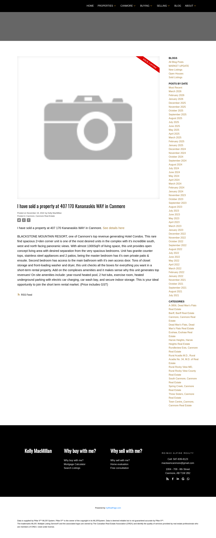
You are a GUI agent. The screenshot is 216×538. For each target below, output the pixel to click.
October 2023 (176, 199)
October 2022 (176, 241)
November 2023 (177, 195)
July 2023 (174, 210)
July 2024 (174, 168)
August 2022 (175, 249)
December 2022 (177, 233)
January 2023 (176, 230)
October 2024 (176, 156)
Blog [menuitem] (177, 6)
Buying (144, 6)
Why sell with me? (120, 460)
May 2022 (174, 260)
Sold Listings (175, 77)
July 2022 (174, 253)
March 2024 (175, 183)
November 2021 (177, 280)
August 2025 (175, 118)
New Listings (175, 69)
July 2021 (174, 295)
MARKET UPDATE (179, 66)
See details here (113, 228)
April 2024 (174, 180)
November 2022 (177, 237)
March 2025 (175, 137)
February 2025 (176, 141)
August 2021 (175, 291)
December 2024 (177, 149)
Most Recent (175, 87)
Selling (162, 6)
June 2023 (174, 214)
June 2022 (174, 257)
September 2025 (177, 114)
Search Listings (72, 468)
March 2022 (175, 268)
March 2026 (175, 91)
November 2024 (177, 153)
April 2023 (174, 222)
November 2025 (177, 107)
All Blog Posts (176, 62)
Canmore (126, 6)
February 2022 (176, 272)
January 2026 (176, 99)
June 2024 (174, 172)
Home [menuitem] (90, 6)
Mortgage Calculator (75, 464)
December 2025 (177, 103)
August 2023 (175, 207)
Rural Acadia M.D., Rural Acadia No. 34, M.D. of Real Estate (183, 359)
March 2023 (175, 226)
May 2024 (174, 176)
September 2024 (177, 160)
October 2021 (176, 284)
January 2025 (176, 145)
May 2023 (174, 218)
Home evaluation (119, 464)
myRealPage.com (113, 508)
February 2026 (176, 95)
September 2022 (177, 245)
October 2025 (176, 110)
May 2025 (174, 130)
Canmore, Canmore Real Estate (40, 216)
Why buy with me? (74, 460)
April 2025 (174, 133)
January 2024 (176, 191)
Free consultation (119, 468)
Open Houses (176, 73)
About (189, 6)
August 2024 (175, 164)
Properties (105, 6)
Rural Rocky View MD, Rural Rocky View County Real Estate (182, 371)
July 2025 (174, 122)
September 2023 (177, 203)
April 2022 (174, 264)
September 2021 (177, 287)
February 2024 (176, 187)
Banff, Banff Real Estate (181, 313)
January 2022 (176, 276)
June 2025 (174, 126)
